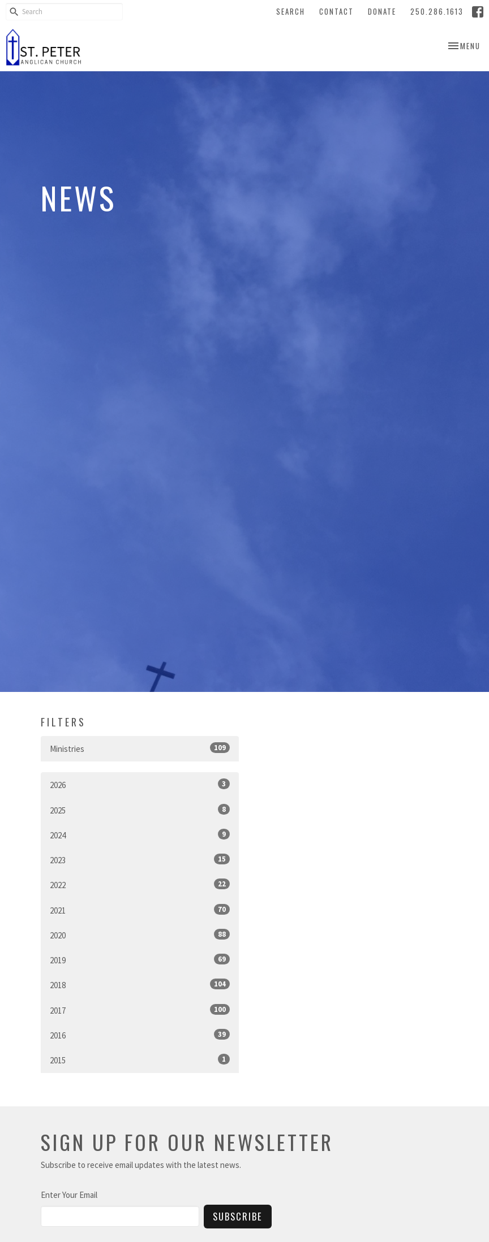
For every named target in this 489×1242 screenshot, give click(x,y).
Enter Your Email (69, 1194)
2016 (140, 1035)
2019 (140, 960)
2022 (140, 884)
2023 (140, 859)
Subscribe (238, 1216)
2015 (140, 1060)
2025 (140, 810)
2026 (140, 784)
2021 (140, 910)
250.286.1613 (437, 11)
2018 (140, 984)
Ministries (140, 748)
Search (290, 11)
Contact (336, 11)
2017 (140, 1010)
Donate (382, 11)
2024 (140, 835)
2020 (140, 935)
